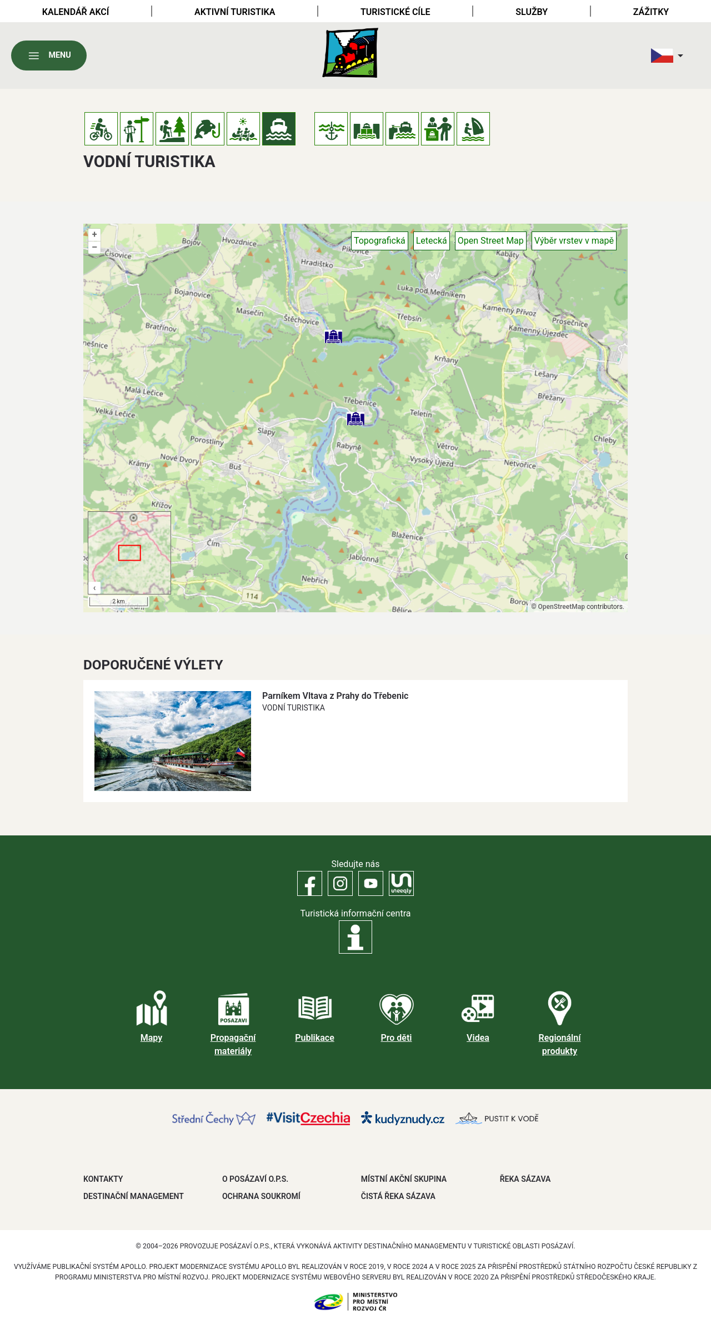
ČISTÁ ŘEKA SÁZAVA (398, 1196)
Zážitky (651, 12)
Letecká (431, 240)
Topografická (379, 240)
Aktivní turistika (234, 12)
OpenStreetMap (561, 607)
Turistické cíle (395, 12)
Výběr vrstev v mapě (574, 240)
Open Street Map (491, 240)
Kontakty (103, 1179)
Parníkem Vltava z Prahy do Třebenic (335, 696)
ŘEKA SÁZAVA (525, 1179)
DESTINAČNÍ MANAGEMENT (133, 1196)
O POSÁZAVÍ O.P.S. (255, 1179)
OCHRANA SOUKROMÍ (261, 1196)
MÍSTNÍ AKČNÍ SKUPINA (404, 1179)
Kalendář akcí (75, 12)
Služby (531, 12)
